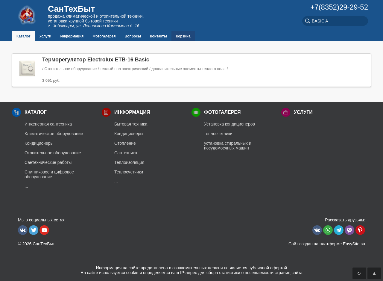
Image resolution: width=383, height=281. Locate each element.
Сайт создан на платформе (326, 243)
